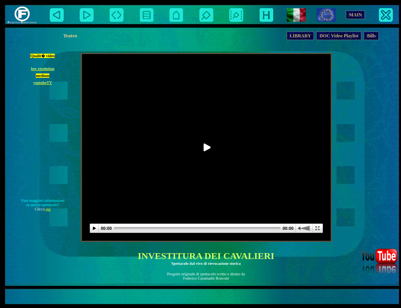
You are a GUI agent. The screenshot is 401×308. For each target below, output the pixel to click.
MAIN (355, 15)
